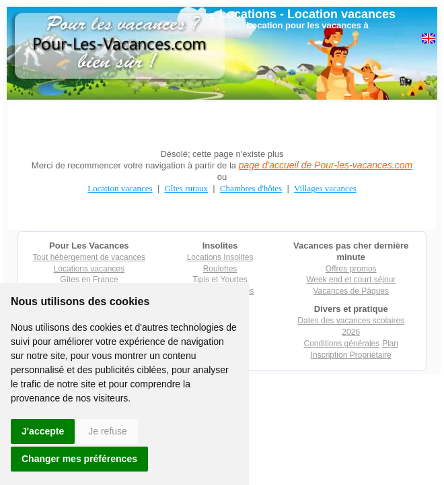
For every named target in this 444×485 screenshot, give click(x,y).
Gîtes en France (89, 279)
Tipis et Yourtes (220, 279)
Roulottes (220, 268)
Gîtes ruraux (186, 188)
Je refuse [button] (107, 431)
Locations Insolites (220, 257)
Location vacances (341, 14)
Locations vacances (89, 268)
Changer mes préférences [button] (79, 458)
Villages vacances (325, 188)
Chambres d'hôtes (251, 188)
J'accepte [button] (43, 431)
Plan (390, 343)
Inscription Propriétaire (351, 355)
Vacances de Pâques (351, 291)
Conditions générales (342, 343)
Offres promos (351, 268)
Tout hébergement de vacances (89, 257)
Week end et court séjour (351, 279)
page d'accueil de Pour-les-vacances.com (325, 165)
